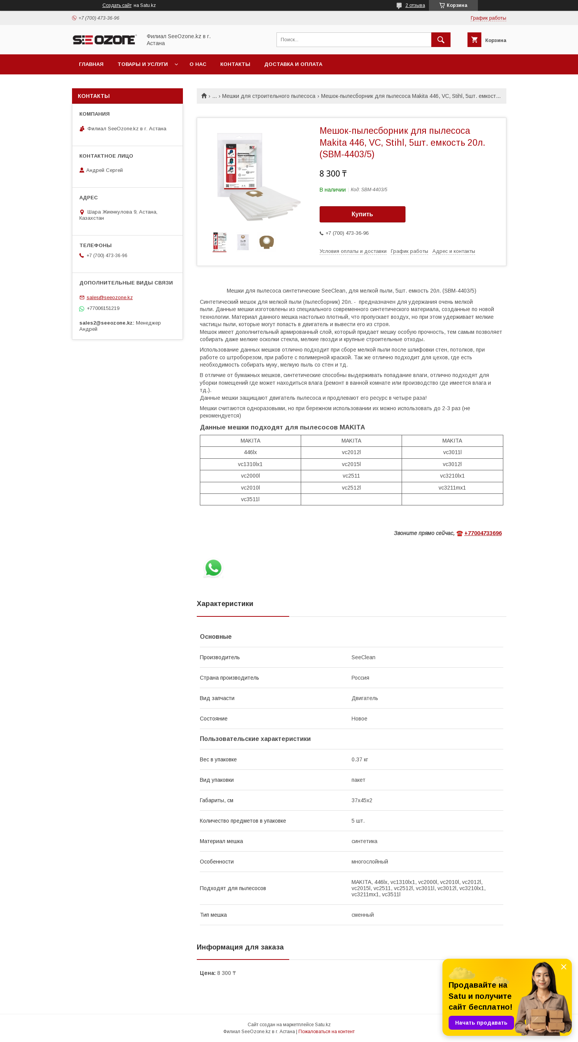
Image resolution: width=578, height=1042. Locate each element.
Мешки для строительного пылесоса (268, 96)
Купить (362, 214)
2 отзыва (415, 5)
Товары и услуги (142, 64)
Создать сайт (117, 5)
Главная (91, 64)
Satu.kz (323, 1024)
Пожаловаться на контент (326, 1031)
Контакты (235, 64)
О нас (197, 64)
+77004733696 (483, 533)
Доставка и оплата (293, 64)
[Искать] (441, 39)
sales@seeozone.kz (110, 297)
